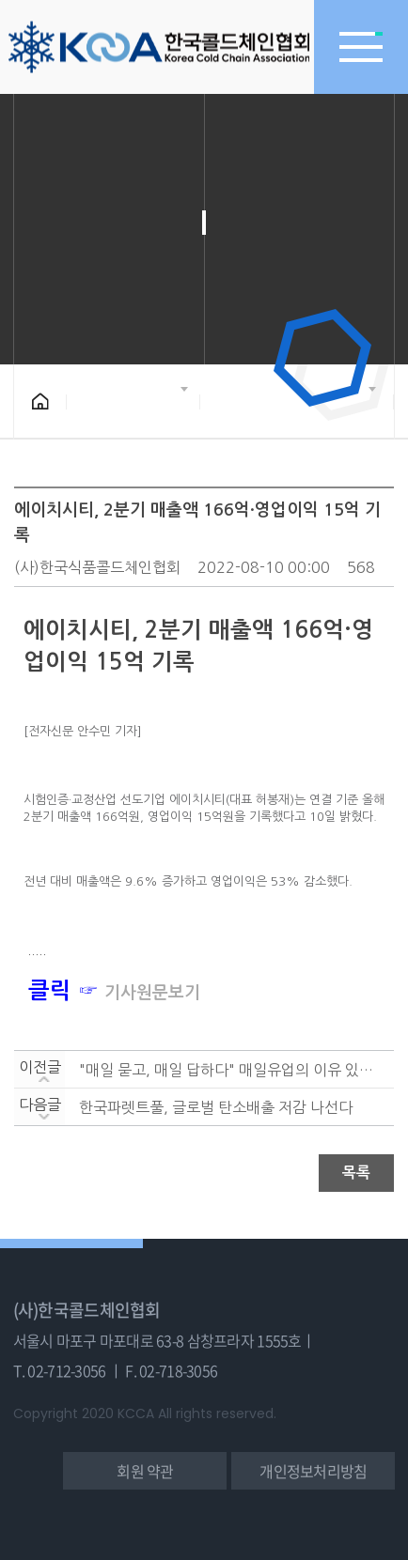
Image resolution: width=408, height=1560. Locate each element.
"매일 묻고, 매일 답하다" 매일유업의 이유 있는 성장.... (229, 1069)
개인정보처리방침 (313, 1471)
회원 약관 (145, 1471)
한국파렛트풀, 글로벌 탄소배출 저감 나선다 (216, 1107)
